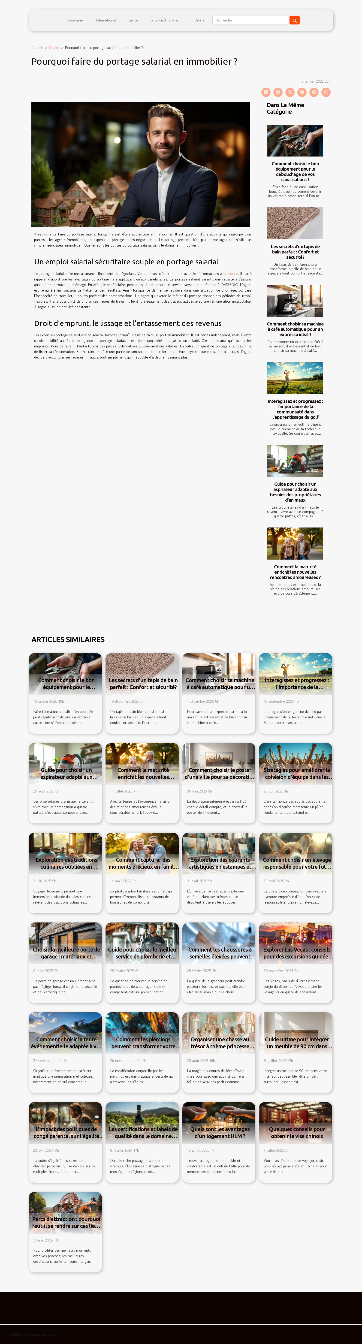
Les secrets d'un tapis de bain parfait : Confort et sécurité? (295, 252)
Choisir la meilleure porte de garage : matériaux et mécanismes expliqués (66, 956)
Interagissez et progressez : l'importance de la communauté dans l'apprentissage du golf (295, 409)
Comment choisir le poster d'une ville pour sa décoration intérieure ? (220, 777)
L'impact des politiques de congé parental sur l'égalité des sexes (66, 1136)
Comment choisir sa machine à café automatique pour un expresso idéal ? (295, 329)
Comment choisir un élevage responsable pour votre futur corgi (296, 867)
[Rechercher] (250, 20)
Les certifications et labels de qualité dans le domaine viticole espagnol (143, 1136)
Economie (75, 20)
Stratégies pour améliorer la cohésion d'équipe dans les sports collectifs (297, 777)
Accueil (37, 47)
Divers (199, 20)
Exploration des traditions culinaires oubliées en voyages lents (66, 867)
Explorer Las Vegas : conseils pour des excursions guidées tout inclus (296, 956)
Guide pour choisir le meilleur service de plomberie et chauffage (143, 956)
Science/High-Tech (166, 20)
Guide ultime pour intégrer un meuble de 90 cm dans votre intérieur (297, 1046)
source (232, 273)
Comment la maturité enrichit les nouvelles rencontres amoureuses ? (295, 572)
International (106, 20)
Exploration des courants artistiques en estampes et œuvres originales (220, 867)
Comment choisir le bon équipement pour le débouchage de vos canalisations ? (295, 171)
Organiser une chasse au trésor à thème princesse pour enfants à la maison (219, 1046)
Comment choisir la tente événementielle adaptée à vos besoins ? (66, 1046)
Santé (133, 20)
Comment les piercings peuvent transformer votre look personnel (143, 1046)
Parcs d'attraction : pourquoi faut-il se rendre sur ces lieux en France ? (66, 1226)
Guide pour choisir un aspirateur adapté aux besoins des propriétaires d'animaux (295, 492)
